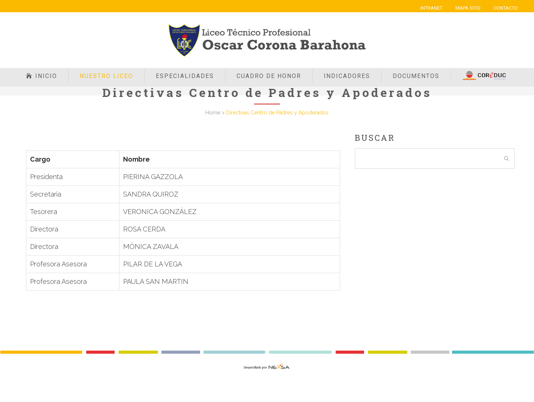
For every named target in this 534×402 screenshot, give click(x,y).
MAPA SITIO (468, 8)
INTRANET (431, 8)
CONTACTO (506, 8)
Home (212, 113)
